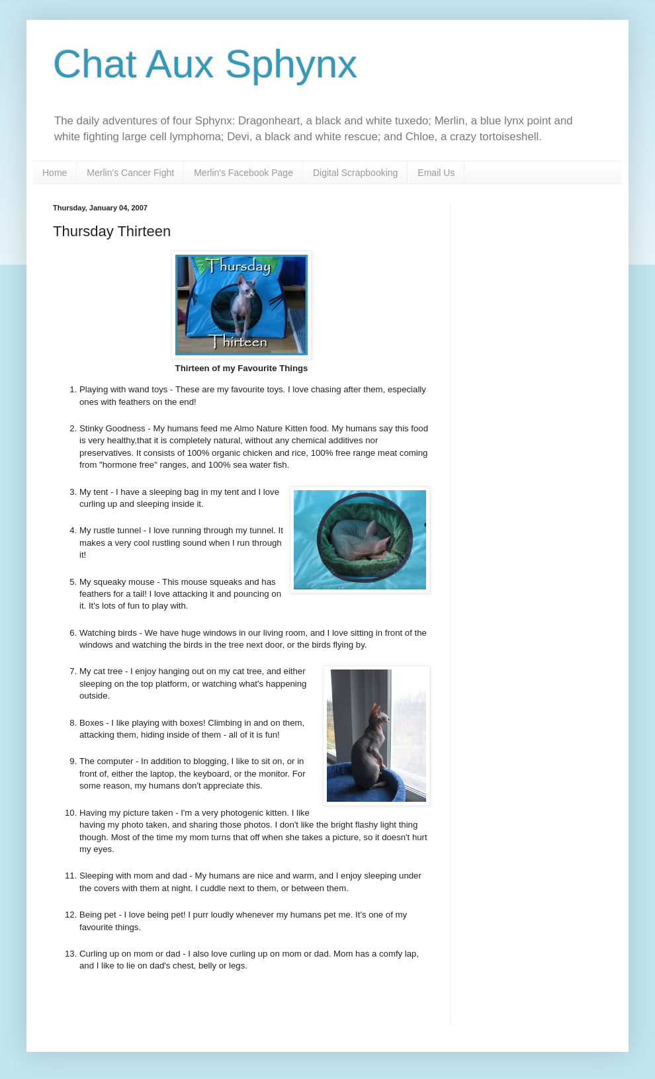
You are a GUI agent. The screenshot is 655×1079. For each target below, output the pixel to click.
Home (54, 172)
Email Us (436, 172)
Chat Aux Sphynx (205, 64)
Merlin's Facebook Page (243, 172)
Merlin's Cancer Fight (130, 172)
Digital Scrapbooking (355, 172)
